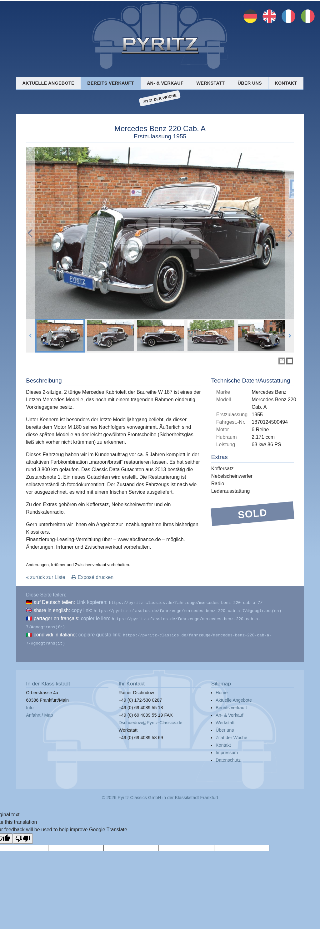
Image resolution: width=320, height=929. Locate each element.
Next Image (289, 233)
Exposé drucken (92, 577)
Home (222, 688)
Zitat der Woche (160, 98)
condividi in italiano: (55, 632)
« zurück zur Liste (45, 577)
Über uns (250, 83)
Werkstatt (210, 83)
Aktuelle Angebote (48, 83)
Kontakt (286, 83)
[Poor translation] (23, 835)
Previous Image (30, 233)
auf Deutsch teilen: (54, 602)
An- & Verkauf (165, 83)
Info (29, 703)
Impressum (227, 748)
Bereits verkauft (110, 83)
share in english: (52, 609)
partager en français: (57, 617)
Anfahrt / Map (39, 711)
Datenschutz (228, 756)
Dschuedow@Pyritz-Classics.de (150, 718)
